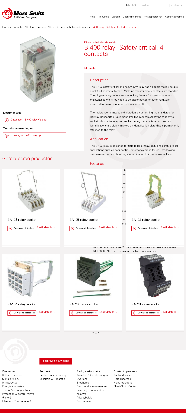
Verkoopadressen (153, 17)
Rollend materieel (12, 376)
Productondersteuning (52, 376)
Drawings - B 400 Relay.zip (27, 136)
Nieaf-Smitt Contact (126, 387)
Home (92, 17)
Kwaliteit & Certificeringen (92, 376)
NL (128, 5)
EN (134, 5)
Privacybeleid (84, 398)
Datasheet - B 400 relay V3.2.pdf (31, 120)
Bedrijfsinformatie (132, 17)
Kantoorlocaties (123, 376)
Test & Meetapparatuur (16, 391)
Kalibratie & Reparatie (52, 380)
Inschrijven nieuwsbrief (58, 362)
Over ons (82, 380)
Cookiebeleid (84, 402)
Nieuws (81, 395)
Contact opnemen (174, 17)
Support (116, 17)
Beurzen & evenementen (92, 387)
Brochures (83, 383)
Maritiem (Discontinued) (16, 402)
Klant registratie (123, 383)
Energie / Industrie (13, 387)
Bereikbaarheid (123, 380)
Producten (103, 17)
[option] (37, 70)
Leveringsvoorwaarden (90, 391)
